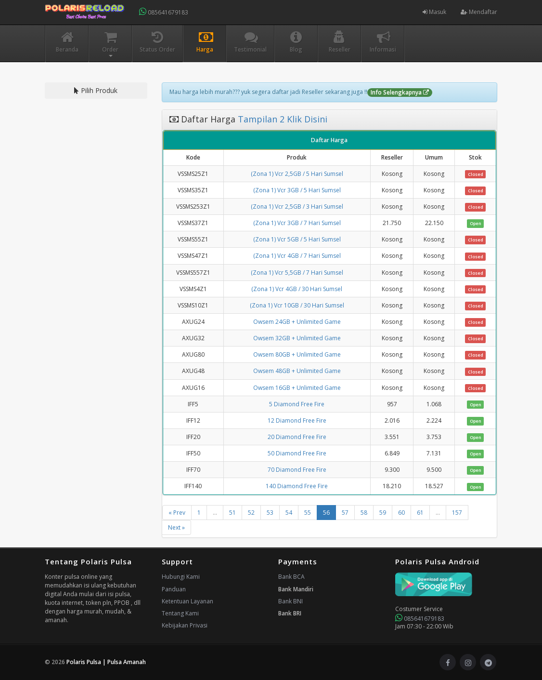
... (215, 512)
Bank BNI (290, 601)
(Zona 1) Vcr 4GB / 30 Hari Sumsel (296, 289)
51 (232, 512)
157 (457, 512)
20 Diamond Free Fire (297, 437)
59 (382, 512)
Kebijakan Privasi (184, 625)
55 (307, 512)
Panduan (174, 589)
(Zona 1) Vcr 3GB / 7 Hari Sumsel (297, 223)
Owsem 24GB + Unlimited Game (297, 322)
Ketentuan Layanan (187, 601)
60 (401, 512)
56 (326, 512)
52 (251, 512)
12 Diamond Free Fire (297, 420)
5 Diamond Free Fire (296, 404)
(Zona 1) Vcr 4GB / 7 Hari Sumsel (297, 256)
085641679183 (163, 11)
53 (270, 512)
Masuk (434, 12)
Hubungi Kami (181, 577)
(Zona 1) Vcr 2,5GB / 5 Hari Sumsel (297, 174)
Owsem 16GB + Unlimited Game (297, 388)
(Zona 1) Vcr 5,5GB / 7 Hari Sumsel (297, 272)
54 (288, 512)
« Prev (176, 512)
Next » (176, 527)
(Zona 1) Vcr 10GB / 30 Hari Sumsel (297, 305)
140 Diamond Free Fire (297, 486)
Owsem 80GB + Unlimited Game (297, 354)
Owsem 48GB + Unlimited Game (297, 371)
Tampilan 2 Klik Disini (281, 119)
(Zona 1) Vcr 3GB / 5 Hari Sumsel (297, 190)
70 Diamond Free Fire (297, 470)
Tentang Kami (180, 613)
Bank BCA (291, 577)
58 (364, 512)
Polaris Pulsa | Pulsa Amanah (106, 662)
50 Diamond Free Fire (297, 453)
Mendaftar (479, 12)
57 (345, 512)
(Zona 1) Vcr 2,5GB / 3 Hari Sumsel (297, 206)
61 (420, 512)
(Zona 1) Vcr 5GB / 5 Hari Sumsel (297, 239)
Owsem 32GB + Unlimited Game (297, 338)
